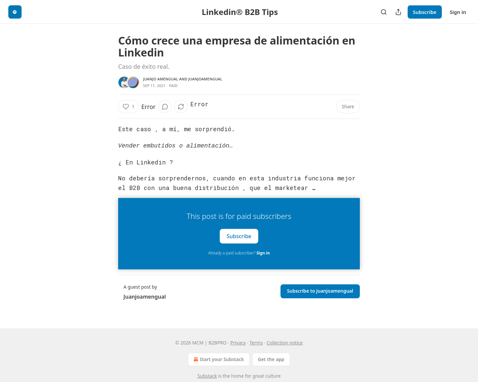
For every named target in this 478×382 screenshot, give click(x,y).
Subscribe (425, 12)
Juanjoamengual (205, 78)
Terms (256, 342)
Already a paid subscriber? (239, 252)
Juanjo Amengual (160, 78)
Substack (207, 376)
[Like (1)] (128, 106)
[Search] (383, 12)
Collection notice (285, 342)
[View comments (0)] (165, 106)
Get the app (271, 359)
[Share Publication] (398, 12)
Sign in (458, 12)
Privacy (238, 342)
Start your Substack (218, 359)
